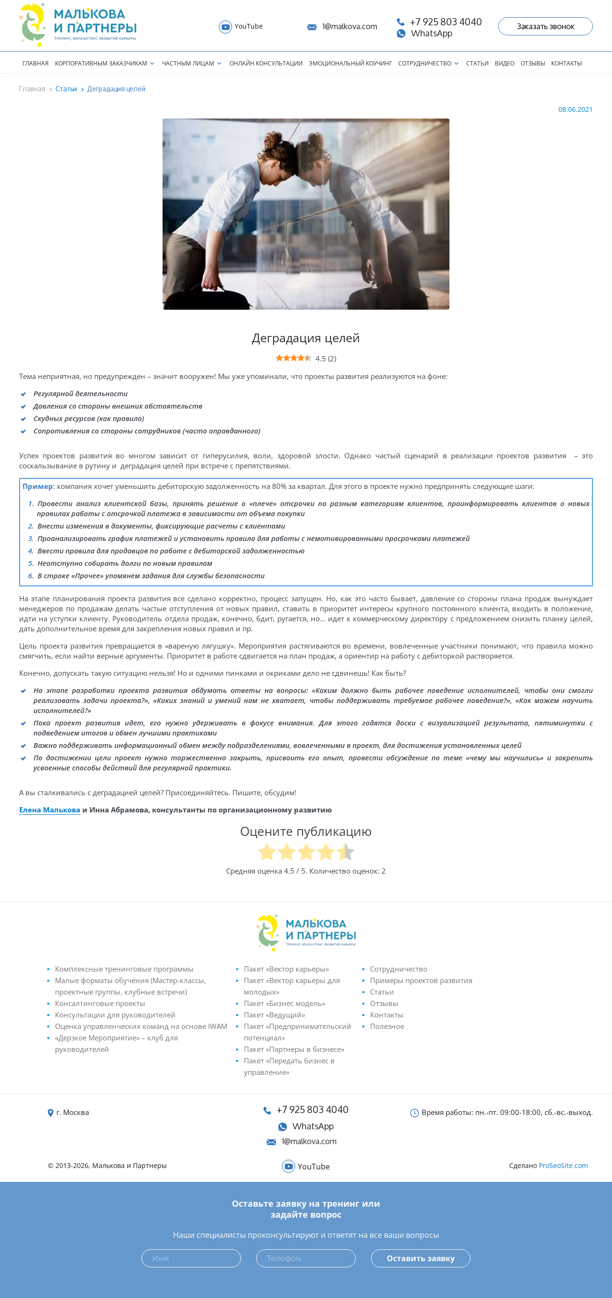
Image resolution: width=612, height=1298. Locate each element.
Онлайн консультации (266, 63)
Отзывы (533, 63)
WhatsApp (313, 1126)
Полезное (387, 1026)
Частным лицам (188, 63)
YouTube (249, 26)
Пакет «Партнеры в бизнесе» (294, 1049)
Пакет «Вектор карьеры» (286, 969)
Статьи (477, 63)
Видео (504, 63)
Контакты (566, 63)
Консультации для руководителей (115, 1014)
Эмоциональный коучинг (350, 63)
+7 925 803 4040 (313, 1109)
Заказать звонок (546, 26)
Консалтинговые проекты (100, 1003)
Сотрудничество (424, 63)
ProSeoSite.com (563, 1165)
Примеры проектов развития (421, 980)
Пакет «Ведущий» (274, 1014)
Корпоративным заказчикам (101, 63)
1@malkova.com (349, 26)
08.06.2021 (575, 109)
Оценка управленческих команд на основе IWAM (141, 1026)
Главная (35, 63)
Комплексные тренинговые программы (124, 969)
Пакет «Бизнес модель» (284, 1003)
